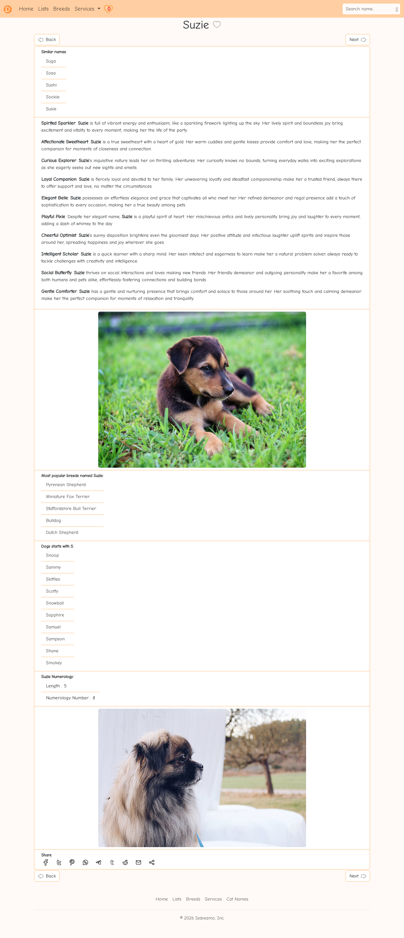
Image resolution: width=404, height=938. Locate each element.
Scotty (52, 591)
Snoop (52, 555)
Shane (52, 651)
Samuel (53, 627)
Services (213, 899)
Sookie (52, 97)
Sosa (51, 73)
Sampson (55, 639)
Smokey (54, 663)
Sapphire (55, 615)
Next (357, 39)
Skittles (53, 579)
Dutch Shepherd (62, 532)
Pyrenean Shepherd (66, 484)
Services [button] (85, 9)
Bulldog (53, 520)
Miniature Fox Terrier (68, 496)
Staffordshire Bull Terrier (71, 508)
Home (26, 9)
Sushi (51, 85)
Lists (43, 9)
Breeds (61, 9)
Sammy (53, 567)
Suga (51, 61)
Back (47, 39)
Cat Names (237, 899)
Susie (51, 109)
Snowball (55, 603)
